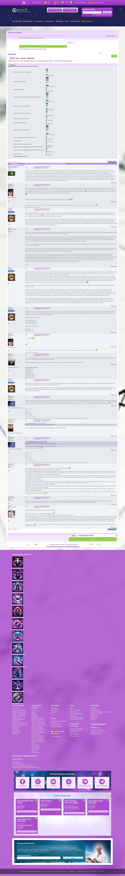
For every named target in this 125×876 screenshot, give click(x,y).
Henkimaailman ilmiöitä (45, 61)
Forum (33, 743)
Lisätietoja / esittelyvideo (26, 811)
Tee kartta (34, 750)
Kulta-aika (97, 2)
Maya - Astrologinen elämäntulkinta (23, 765)
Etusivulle (15, 733)
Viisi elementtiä (74, 734)
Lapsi (66, 21)
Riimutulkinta (55, 723)
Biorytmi (34, 710)
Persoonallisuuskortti (76, 713)
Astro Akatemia (55, 736)
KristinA (10, 184)
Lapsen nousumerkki (18, 715)
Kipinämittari (16, 721)
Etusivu (27, 2)
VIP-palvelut (87, 21)
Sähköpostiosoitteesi (24, 855)
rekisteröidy (41, 38)
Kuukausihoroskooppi (19, 710)
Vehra (9, 228)
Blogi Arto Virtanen (37, 737)
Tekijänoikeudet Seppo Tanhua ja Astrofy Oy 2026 (32, 871)
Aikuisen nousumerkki (19, 713)
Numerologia (38, 2)
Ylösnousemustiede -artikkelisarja (100, 712)
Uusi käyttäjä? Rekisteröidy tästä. (102, 14)
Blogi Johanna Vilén (37, 719)
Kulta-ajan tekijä (95, 710)
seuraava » (114, 160)
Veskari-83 (11, 396)
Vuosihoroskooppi (75, 730)
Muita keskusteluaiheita (27, 61)
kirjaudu (35, 38)
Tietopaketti (35, 745)
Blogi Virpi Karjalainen (38, 723)
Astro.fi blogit (75, 21)
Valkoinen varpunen (13, 166)
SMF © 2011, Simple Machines (69, 544)
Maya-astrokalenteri (18, 763)
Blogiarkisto (94, 715)
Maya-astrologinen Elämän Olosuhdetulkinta (25, 767)
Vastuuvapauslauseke (82, 871)
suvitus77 (10, 464)
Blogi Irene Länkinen (37, 736)
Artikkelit (15, 728)
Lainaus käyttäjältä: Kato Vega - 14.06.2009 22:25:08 (36, 441)
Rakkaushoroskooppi (18, 719)
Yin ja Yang (73, 732)
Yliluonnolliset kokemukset (63, 61)
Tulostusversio (112, 162)
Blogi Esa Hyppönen (37, 728)
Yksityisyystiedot (92, 871)
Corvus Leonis (11, 419)
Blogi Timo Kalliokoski (38, 721)
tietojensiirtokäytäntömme (40, 852)
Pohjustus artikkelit (96, 713)
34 (18, 162)
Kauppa (92, 719)
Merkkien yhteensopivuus (20, 722)
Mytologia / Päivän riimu (58, 721)
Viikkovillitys (16, 708)
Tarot (57, 2)
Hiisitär (10, 208)
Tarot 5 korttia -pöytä (76, 717)
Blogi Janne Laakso (37, 726)
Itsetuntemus (49, 21)
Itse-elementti (74, 736)
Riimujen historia (56, 724)
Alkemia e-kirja (16, 732)
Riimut (66, 2)
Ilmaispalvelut (28, 21)
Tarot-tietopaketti (75, 710)
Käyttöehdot (72, 871)
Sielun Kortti (73, 712)
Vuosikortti (73, 715)
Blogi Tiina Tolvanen (37, 739)
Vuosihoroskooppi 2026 (19, 712)
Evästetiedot (101, 871)
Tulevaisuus (39, 21)
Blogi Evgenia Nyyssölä (38, 732)
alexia (9, 506)
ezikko (9, 354)
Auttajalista (15, 730)
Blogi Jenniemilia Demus (39, 725)
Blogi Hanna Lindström (38, 741)
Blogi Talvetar (35, 734)
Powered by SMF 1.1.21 (55, 544)
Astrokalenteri (55, 10)
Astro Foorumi (15, 32)
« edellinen (108, 160)
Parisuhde (59, 21)
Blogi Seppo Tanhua (37, 717)
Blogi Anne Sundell (37, 730)
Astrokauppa (70, 10)
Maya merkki (16, 726)
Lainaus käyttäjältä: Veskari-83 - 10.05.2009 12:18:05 (36, 423)
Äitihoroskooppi (17, 717)
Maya (48, 2)
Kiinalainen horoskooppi (19, 724)
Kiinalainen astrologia (80, 2)
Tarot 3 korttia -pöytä (76, 719)
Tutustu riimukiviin (56, 726)
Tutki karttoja (17, 21)
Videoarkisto (94, 717)
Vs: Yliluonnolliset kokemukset (42, 166)
